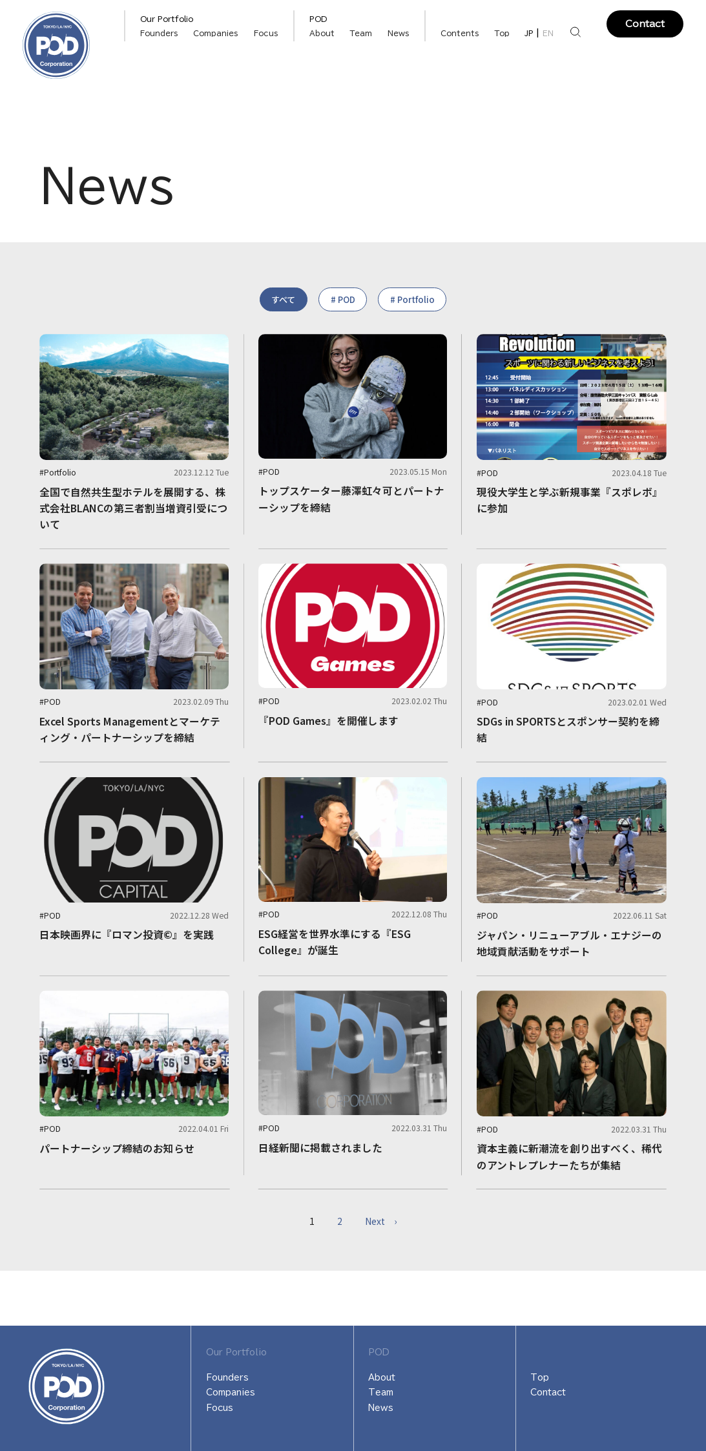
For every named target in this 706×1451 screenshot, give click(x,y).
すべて (283, 299)
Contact (645, 23)
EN (548, 33)
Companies (215, 33)
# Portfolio (412, 299)
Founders (227, 1377)
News (399, 33)
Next (381, 1221)
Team (360, 33)
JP (529, 33)
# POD (343, 299)
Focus (266, 33)
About (322, 33)
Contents (460, 33)
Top (502, 33)
